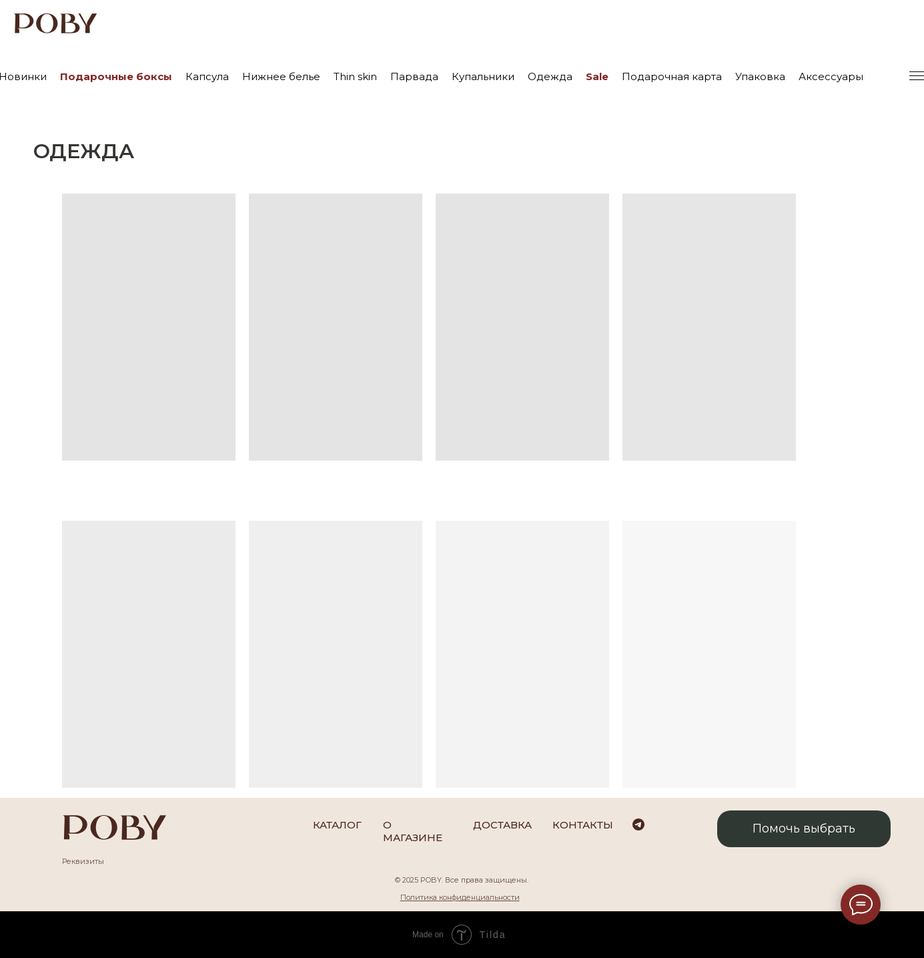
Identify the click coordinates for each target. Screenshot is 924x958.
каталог (337, 824)
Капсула (207, 76)
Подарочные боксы (116, 76)
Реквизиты (83, 861)
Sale (597, 76)
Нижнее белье (281, 76)
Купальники (483, 76)
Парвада (414, 76)
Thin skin (355, 76)
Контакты (582, 824)
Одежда (550, 76)
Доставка (502, 824)
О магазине (412, 831)
